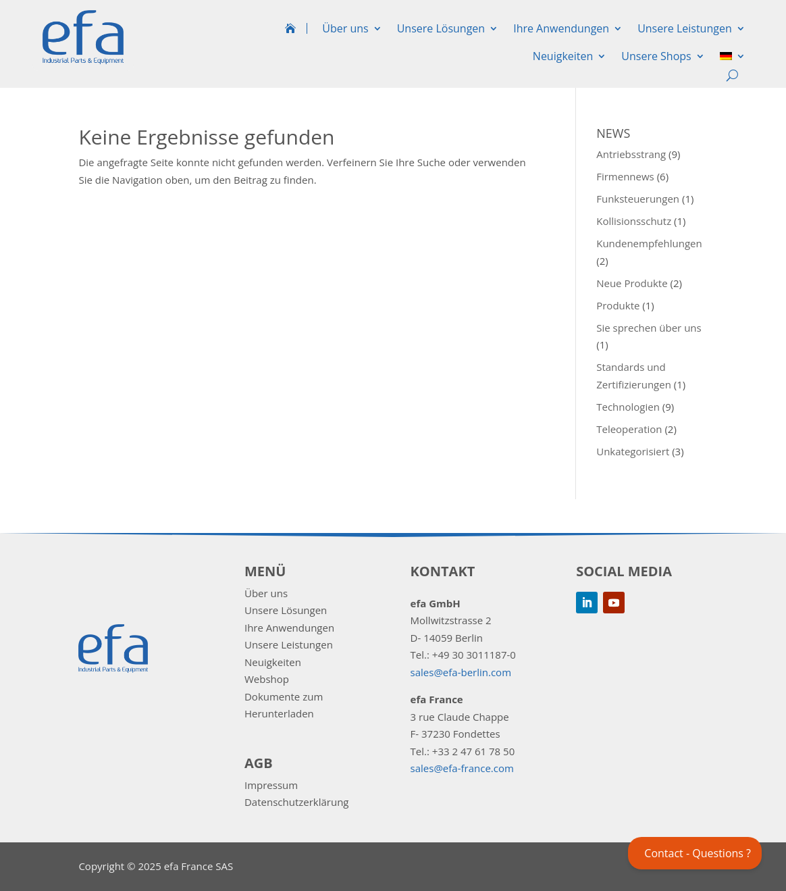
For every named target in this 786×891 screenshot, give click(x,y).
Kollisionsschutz (633, 221)
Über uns (345, 28)
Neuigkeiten (563, 56)
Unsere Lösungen (441, 28)
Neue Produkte (631, 283)
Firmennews (625, 176)
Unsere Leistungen (684, 28)
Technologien (628, 406)
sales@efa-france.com (462, 768)
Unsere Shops (656, 56)
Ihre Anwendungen (561, 28)
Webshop (266, 679)
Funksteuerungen (637, 198)
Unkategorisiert (632, 451)
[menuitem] (732, 59)
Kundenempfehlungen (649, 243)
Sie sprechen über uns (649, 327)
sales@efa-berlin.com (461, 672)
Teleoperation (629, 429)
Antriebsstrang (631, 154)
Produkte (617, 305)
